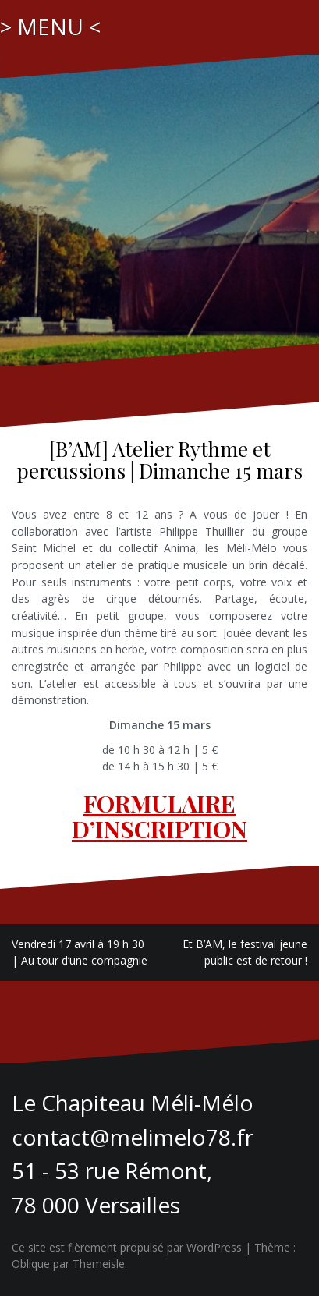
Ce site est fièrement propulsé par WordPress (127, 1247)
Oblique (31, 1263)
